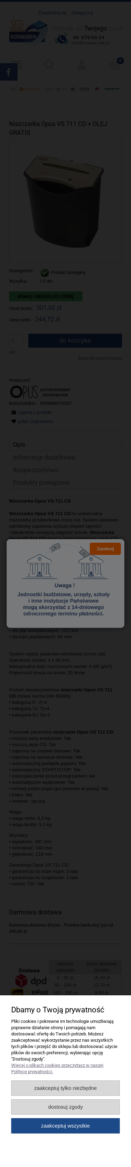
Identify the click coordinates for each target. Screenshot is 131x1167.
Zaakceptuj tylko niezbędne (65, 1088)
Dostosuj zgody (65, 1107)
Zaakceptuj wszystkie (65, 1126)
